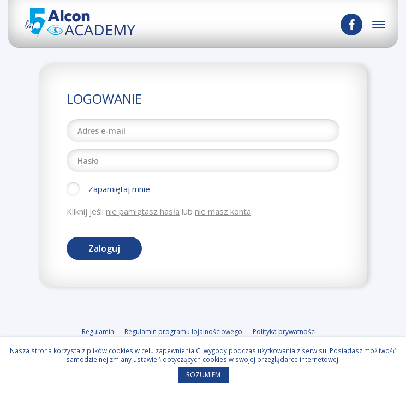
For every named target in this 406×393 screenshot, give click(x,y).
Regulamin (98, 331)
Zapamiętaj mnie (119, 188)
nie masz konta (223, 211)
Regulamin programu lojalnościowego (183, 331)
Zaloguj (104, 248)
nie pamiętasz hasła (143, 211)
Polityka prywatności (284, 331)
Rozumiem (203, 374)
